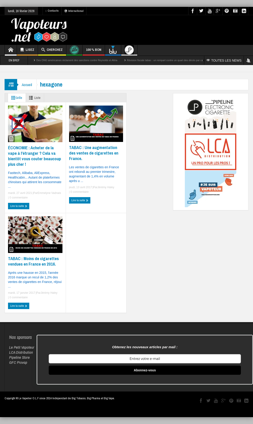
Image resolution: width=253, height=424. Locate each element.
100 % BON (94, 51)
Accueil (27, 84)
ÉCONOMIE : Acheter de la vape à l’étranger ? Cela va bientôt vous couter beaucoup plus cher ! (34, 156)
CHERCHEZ (52, 50)
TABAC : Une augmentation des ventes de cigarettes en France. (93, 153)
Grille (16, 97)
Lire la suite (18, 206)
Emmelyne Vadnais (49, 193)
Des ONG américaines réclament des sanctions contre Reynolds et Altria (76, 60)
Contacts (52, 11)
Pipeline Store (19, 357)
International (73, 11)
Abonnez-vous (145, 370)
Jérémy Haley (105, 187)
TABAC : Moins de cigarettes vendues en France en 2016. (33, 261)
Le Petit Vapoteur (21, 347)
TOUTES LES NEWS (224, 60)
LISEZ (27, 50)
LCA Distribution (21, 352)
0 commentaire (18, 197)
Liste (34, 97)
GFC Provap (18, 362)
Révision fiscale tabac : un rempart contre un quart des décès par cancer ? (168, 60)
